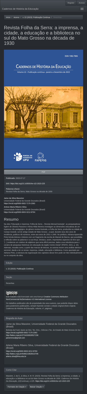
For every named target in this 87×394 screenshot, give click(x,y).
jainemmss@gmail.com (15, 338)
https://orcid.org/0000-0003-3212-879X (19, 212)
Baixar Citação (37, 387)
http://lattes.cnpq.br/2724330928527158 (22, 335)
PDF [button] (43, 172)
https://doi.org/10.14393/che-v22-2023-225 (27, 183)
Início (8, 17)
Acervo (16, 17)
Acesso (82, 3)
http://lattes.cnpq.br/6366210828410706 (22, 354)
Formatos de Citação (17, 387)
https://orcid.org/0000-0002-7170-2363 (19, 203)
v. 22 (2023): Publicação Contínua (36, 17)
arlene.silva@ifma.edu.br (16, 356)
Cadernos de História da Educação (20, 9)
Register (71, 3)
